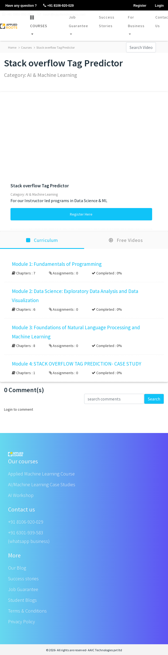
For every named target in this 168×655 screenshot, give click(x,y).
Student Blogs (22, 600)
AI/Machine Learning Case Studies (41, 484)
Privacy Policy (21, 621)
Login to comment (18, 409)
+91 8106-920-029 (25, 522)
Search (154, 399)
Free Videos (126, 240)
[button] (84, 268)
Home (12, 47)
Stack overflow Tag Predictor (54, 47)
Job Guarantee (78, 21)
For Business (136, 21)
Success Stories (107, 21)
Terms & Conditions (27, 611)
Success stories (23, 578)
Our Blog (17, 568)
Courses (25, 47)
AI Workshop (21, 495)
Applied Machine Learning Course (41, 474)
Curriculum (42, 240)
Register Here (81, 214)
